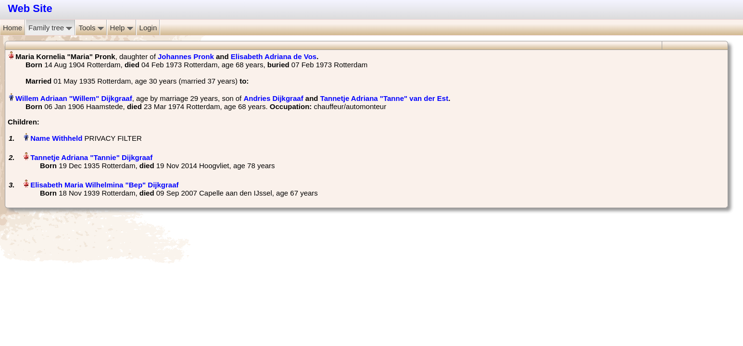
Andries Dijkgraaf (273, 98)
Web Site (30, 8)
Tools (90, 28)
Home (12, 28)
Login (148, 28)
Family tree (50, 28)
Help (121, 28)
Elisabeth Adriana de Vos (273, 56)
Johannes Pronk (186, 56)
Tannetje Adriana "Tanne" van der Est (384, 98)
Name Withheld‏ (56, 138)
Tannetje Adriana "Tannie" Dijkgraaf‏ (91, 157)
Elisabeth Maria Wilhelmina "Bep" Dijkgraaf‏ (104, 185)
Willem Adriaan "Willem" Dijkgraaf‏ (73, 98)
